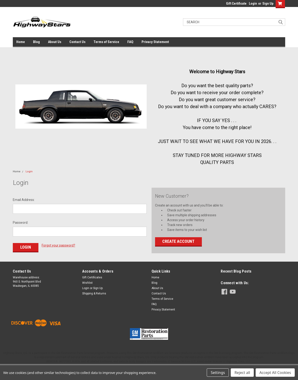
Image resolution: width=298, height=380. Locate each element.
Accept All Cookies (275, 372)
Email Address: (24, 200)
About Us (54, 42)
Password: (20, 222)
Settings (218, 372)
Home (20, 42)
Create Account (178, 241)
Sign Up (267, 3)
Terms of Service (106, 42)
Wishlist (87, 282)
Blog (36, 42)
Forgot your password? (58, 245)
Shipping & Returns (94, 293)
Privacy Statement (155, 42)
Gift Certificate (236, 3)
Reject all (242, 372)
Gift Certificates (92, 277)
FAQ (130, 42)
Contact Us (77, 42)
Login (253, 3)
